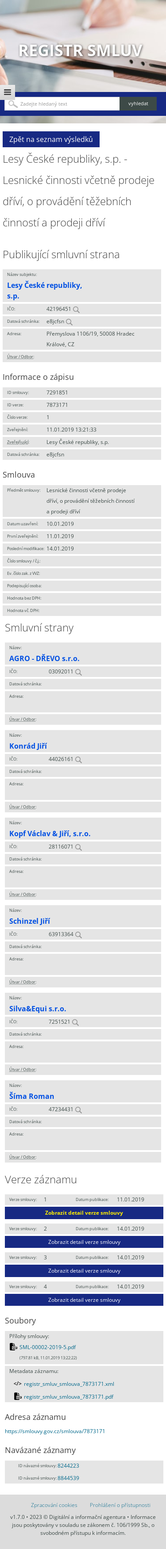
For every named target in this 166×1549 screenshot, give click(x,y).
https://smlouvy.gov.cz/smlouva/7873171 (55, 1431)
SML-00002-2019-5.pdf (47, 1347)
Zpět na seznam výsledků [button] (51, 139)
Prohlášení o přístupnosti (120, 1505)
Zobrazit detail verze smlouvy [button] (84, 1212)
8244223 (68, 1465)
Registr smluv (80, 50)
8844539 (68, 1478)
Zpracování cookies (54, 1505)
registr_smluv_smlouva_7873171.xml (69, 1384)
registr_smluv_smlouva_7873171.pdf (68, 1396)
